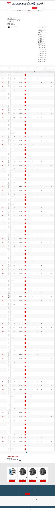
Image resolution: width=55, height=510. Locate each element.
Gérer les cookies (29, 7)
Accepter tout (34, 7)
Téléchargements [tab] (9, 458)
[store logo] (10, 3)
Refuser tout (40, 7)
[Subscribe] (27, 494)
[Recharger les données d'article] (14, 75)
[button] (25, 0)
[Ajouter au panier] (25, 75)
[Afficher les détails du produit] (1, 75)
